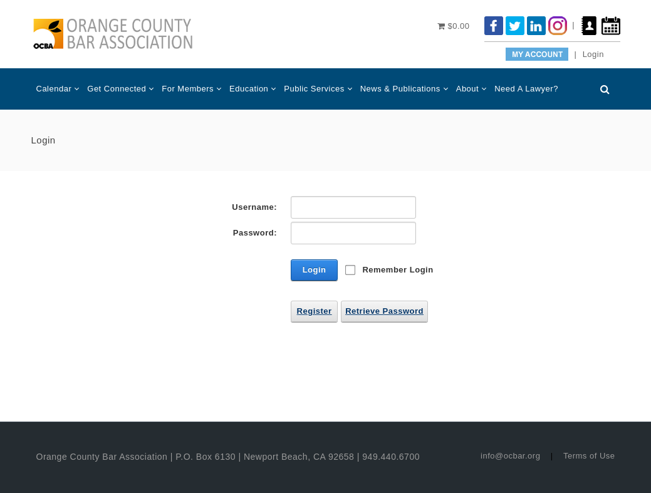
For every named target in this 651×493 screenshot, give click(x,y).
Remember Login (397, 269)
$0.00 (453, 26)
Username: (254, 207)
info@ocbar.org (510, 455)
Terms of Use (589, 455)
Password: (255, 232)
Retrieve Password (384, 311)
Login (593, 54)
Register (314, 311)
